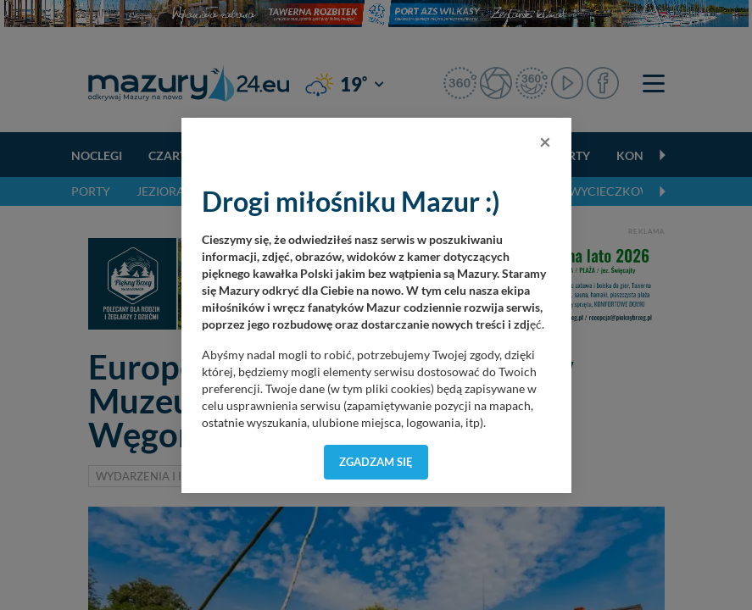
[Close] (545, 141)
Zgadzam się (376, 462)
